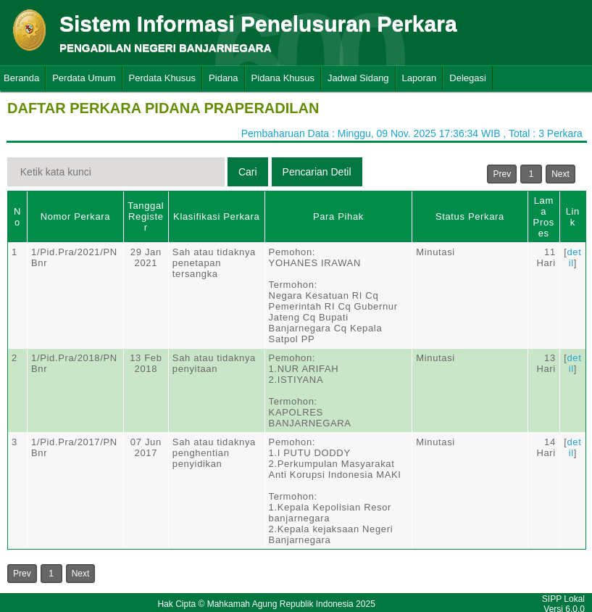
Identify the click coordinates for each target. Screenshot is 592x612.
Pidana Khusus (282, 78)
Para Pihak (338, 216)
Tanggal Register (146, 216)
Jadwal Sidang (358, 78)
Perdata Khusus (162, 78)
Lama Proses (543, 217)
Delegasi (467, 78)
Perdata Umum (83, 78)
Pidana (223, 78)
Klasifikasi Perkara (216, 216)
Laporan (419, 78)
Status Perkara (469, 216)
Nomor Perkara (76, 216)
